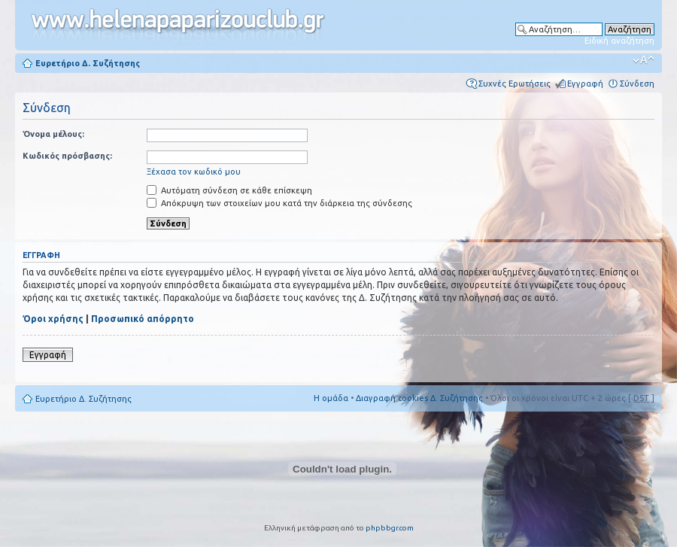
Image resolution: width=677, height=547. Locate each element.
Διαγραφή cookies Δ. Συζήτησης (419, 398)
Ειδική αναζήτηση (619, 40)
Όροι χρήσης (53, 319)
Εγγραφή (585, 83)
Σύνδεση (637, 83)
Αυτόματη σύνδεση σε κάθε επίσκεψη (229, 190)
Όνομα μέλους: (53, 133)
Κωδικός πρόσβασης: (67, 155)
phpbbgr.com (390, 528)
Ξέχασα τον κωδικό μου (194, 171)
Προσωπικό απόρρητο (142, 319)
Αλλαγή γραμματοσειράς (643, 60)
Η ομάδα (331, 398)
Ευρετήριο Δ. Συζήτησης (87, 63)
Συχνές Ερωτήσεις (514, 83)
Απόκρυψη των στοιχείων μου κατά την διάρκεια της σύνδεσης (279, 203)
